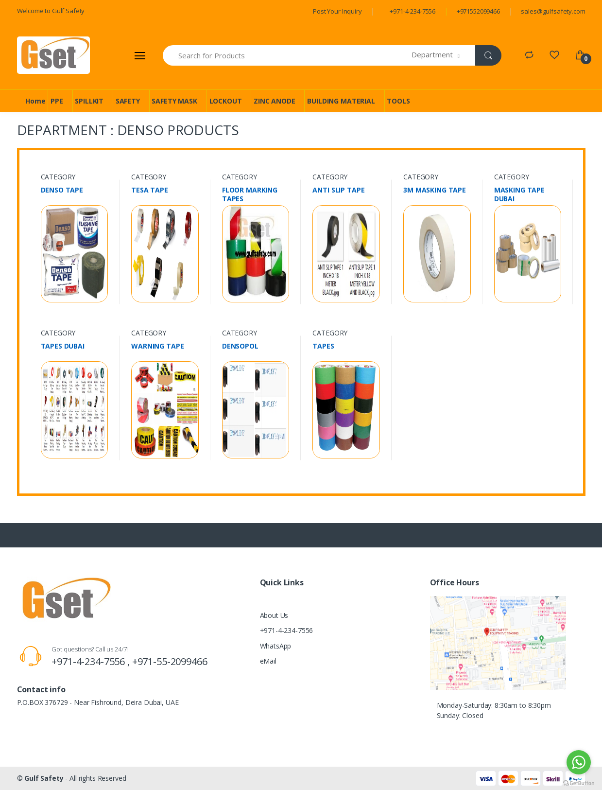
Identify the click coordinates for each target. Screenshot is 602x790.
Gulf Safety (43, 778)
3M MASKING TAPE (434, 190)
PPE (57, 100)
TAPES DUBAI (63, 346)
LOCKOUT (225, 100)
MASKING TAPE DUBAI (519, 194)
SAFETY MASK (174, 100)
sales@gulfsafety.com (553, 11)
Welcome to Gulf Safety (51, 10)
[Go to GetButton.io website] (578, 780)
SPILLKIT (89, 100)
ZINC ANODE (274, 100)
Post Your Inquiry (337, 11)
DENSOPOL (240, 346)
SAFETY (128, 100)
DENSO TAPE (62, 190)
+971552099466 (478, 11)
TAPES (323, 346)
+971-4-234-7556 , (92, 661)
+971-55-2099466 (169, 661)
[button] (443, 55)
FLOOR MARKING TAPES (249, 194)
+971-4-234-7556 (412, 11)
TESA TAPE (149, 190)
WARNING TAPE (157, 346)
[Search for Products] (288, 55)
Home (35, 100)
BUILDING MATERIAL (341, 100)
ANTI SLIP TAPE (338, 190)
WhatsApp (276, 645)
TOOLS (398, 100)
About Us (274, 615)
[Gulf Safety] (53, 55)
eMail (268, 661)
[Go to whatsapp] (579, 762)
